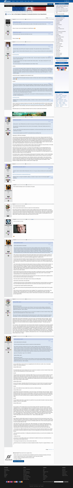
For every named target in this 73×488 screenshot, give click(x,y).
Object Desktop (6, 469)
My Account (63, 470)
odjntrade (8, 209)
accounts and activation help (59, 99)
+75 (7, 175)
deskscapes (60, 98)
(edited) (32, 219)
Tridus (8, 47)
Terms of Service (36, 486)
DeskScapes (6, 474)
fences (57, 94)
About (44, 469)
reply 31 (21, 242)
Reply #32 (14, 219)
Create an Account (64, 471)
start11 (57, 102)
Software (13, 1)
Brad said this (16, 54)
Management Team (45, 471)
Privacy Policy (31, 486)
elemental (64, 103)
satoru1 (7, 122)
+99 (8, 196)
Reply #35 (14, 336)
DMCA (39, 486)
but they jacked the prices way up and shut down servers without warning (32, 104)
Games (17, 1)
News (25, 1)
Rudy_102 (8, 25)
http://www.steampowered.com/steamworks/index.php (21, 174)
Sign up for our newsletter (48, 481)
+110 (8, 53)
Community (21, 1)
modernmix (57, 106)
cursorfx (57, 103)
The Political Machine (26, 475)
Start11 (5, 471)
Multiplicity (5, 475)
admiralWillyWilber (8, 190)
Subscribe (66, 481)
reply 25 (19, 22)
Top (52, 19)
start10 (65, 99)
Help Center (63, 469)
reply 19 (19, 119)
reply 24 (24, 44)
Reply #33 (14, 239)
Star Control (25, 474)
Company (44, 467)
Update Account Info (65, 475)
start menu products (58, 95)
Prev (51, 449)
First (49, 449)
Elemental (24, 470)
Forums (44, 479)
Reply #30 (14, 184)
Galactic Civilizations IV (26, 471)
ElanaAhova (8, 304)
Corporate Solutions (6, 470)
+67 (8, 231)
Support (32, 1)
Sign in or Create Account (18, 461)
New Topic (50, 4)
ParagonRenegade (8, 225)
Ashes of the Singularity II (26, 469)
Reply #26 (14, 19)
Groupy (5, 476)
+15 (7, 31)
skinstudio (60, 102)
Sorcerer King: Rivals (26, 479)
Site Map (42, 486)
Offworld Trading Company (26, 476)
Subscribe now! (61, 62)
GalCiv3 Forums (28, 19)
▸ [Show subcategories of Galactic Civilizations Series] (20, 11)
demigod (64, 102)
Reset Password (64, 474)
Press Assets (45, 475)
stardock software (64, 95)
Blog (28, 1)
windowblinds (60, 94)
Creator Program (45, 476)
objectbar (61, 106)
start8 (56, 98)
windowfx (60, 103)
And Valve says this (16, 97)
